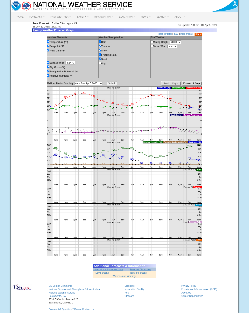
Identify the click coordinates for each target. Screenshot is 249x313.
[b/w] (176, 34)
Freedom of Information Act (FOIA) (199, 289)
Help (126, 292)
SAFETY (83, 16)
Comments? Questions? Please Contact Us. (71, 309)
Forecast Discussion (140, 269)
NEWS (146, 16)
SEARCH (162, 16)
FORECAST (37, 16)
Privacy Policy (188, 286)
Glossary (129, 296)
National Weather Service (62, 292)
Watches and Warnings (124, 276)
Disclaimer (129, 286)
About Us (186, 292)
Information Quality (134, 289)
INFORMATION (103, 16)
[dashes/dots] (165, 34)
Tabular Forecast (138, 272)
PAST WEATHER (60, 16)
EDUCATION (127, 16)
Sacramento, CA (57, 296)
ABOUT (180, 16)
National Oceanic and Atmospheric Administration (74, 289)
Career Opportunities (192, 296)
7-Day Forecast (101, 272)
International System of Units (108, 269)
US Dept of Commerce (60, 286)
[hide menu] (186, 34)
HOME (20, 16)
